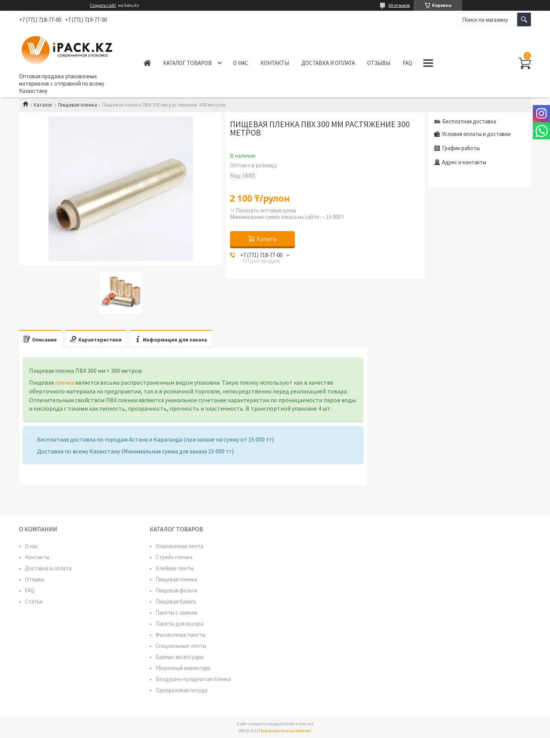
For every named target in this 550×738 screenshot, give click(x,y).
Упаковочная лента (179, 546)
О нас (240, 62)
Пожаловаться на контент (285, 730)
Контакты (274, 62)
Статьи (34, 601)
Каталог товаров (187, 62)
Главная (147, 62)
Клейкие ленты (174, 568)
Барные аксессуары (179, 656)
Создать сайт (103, 5)
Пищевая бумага (175, 601)
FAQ (407, 62)
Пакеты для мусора (179, 623)
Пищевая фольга (176, 590)
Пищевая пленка (77, 104)
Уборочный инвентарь (183, 668)
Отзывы (378, 62)
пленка (64, 382)
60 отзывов (399, 5)
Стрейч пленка (173, 557)
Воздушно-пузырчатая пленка (193, 679)
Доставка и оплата (328, 62)
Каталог (43, 104)
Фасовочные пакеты (180, 634)
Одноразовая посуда (181, 690)
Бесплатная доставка (469, 121)
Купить (267, 239)
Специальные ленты (180, 645)
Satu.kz (306, 724)
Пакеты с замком (176, 612)
